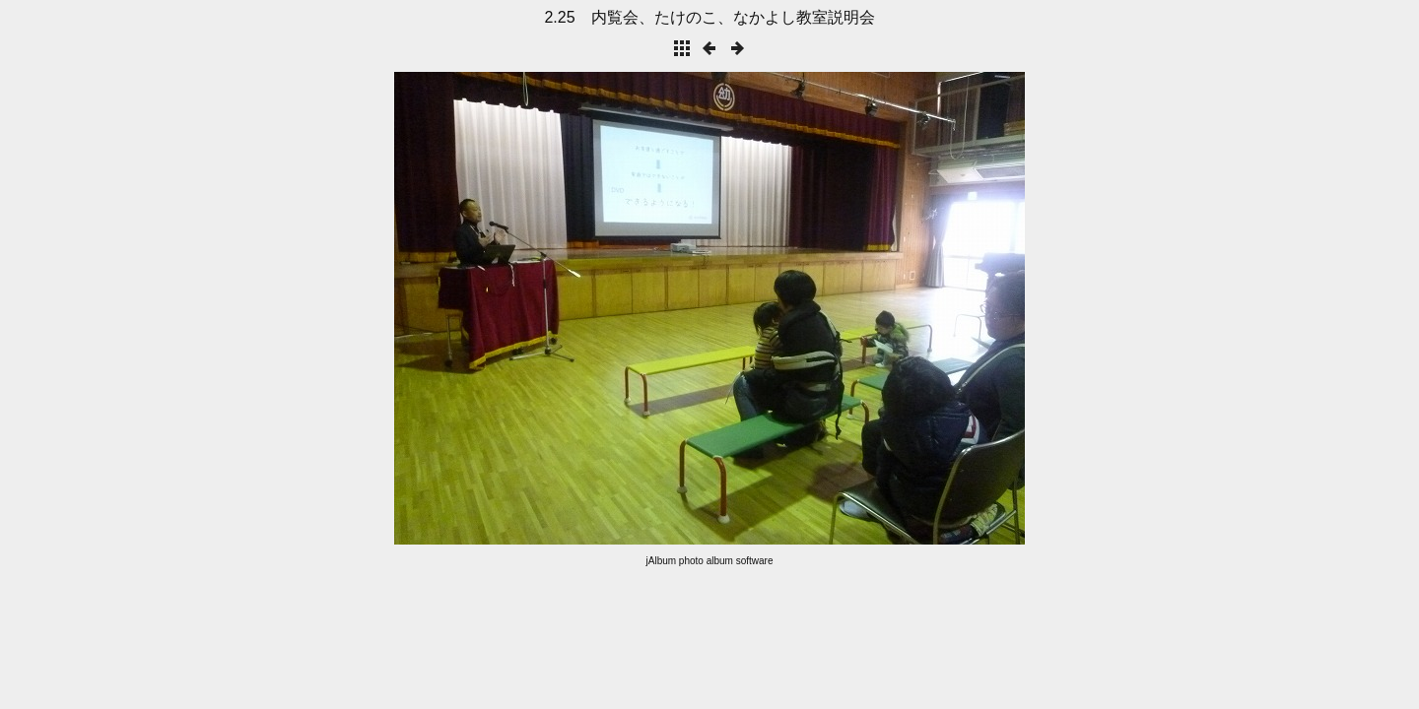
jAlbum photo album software (710, 560)
